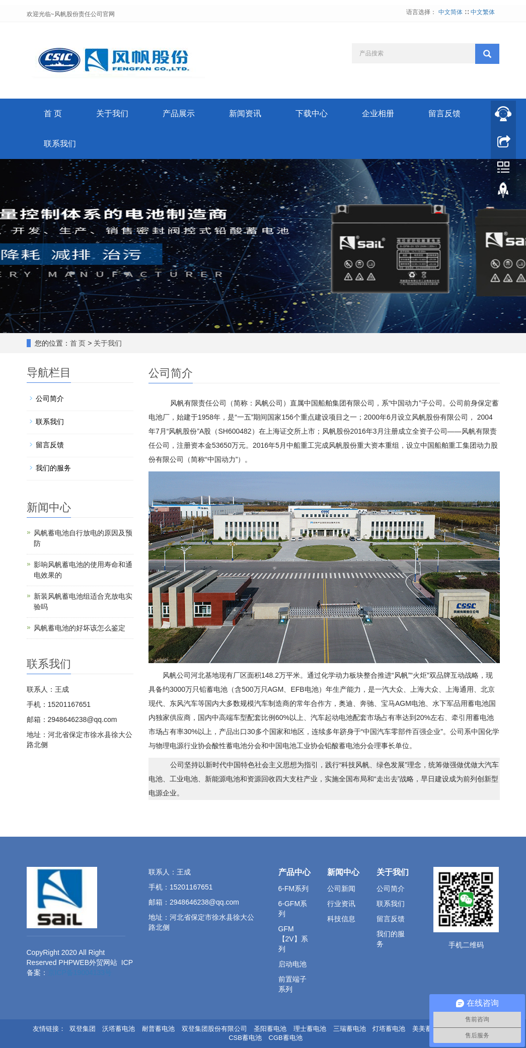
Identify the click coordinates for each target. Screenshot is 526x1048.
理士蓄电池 (309, 1028)
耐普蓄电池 (158, 1028)
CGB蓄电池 (286, 1037)
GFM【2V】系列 (293, 939)
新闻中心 (343, 872)
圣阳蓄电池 (270, 1028)
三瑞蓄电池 (349, 1028)
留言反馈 (444, 113)
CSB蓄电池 (245, 1037)
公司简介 (50, 398)
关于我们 (112, 113)
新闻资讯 (245, 113)
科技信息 (341, 919)
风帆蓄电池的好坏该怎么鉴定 (79, 628)
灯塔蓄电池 (388, 1028)
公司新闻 (341, 888)
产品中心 (294, 872)
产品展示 (179, 113)
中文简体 (451, 12)
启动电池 (292, 964)
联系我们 (60, 143)
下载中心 (311, 113)
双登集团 (82, 1028)
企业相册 (378, 113)
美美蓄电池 (428, 1028)
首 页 (53, 113)
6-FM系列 (293, 888)
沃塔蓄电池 (118, 1028)
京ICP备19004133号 (80, 973)
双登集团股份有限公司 (214, 1028)
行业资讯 (341, 904)
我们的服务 (53, 468)
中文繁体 (483, 12)
